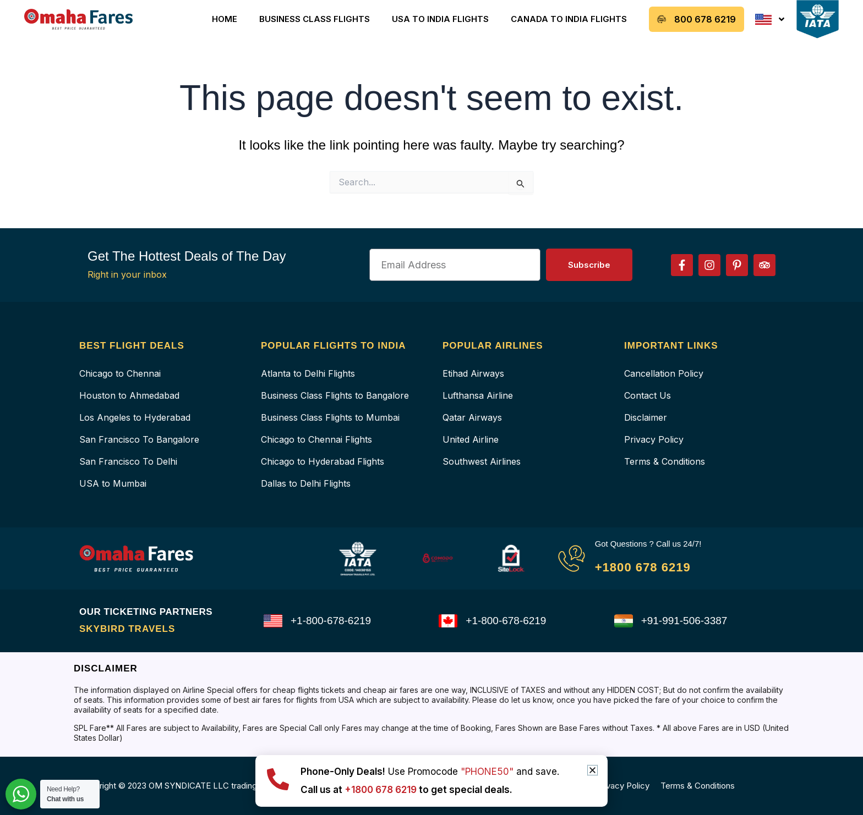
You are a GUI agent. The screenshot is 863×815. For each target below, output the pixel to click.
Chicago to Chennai (120, 373)
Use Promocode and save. (430, 771)
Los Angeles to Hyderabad (134, 417)
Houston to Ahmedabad (129, 395)
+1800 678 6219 (648, 566)
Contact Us (647, 395)
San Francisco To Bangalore (139, 439)
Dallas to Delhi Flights (306, 483)
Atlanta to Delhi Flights (308, 373)
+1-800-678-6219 (333, 621)
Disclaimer (645, 417)
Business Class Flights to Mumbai (330, 417)
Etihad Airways (473, 373)
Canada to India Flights (569, 19)
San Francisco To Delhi (128, 461)
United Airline (471, 439)
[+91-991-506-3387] (623, 621)
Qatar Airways (472, 417)
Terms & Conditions (664, 461)
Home (224, 19)
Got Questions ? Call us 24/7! (652, 543)
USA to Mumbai (112, 483)
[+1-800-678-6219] (273, 621)
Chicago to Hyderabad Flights (322, 461)
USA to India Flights (440, 19)
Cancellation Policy (663, 373)
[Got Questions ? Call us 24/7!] (571, 558)
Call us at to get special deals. (416, 789)
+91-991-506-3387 (686, 621)
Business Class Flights (314, 19)
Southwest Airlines (482, 461)
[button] (592, 770)
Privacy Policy (654, 439)
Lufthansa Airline (478, 395)
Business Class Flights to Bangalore (335, 395)
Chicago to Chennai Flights (316, 439)
